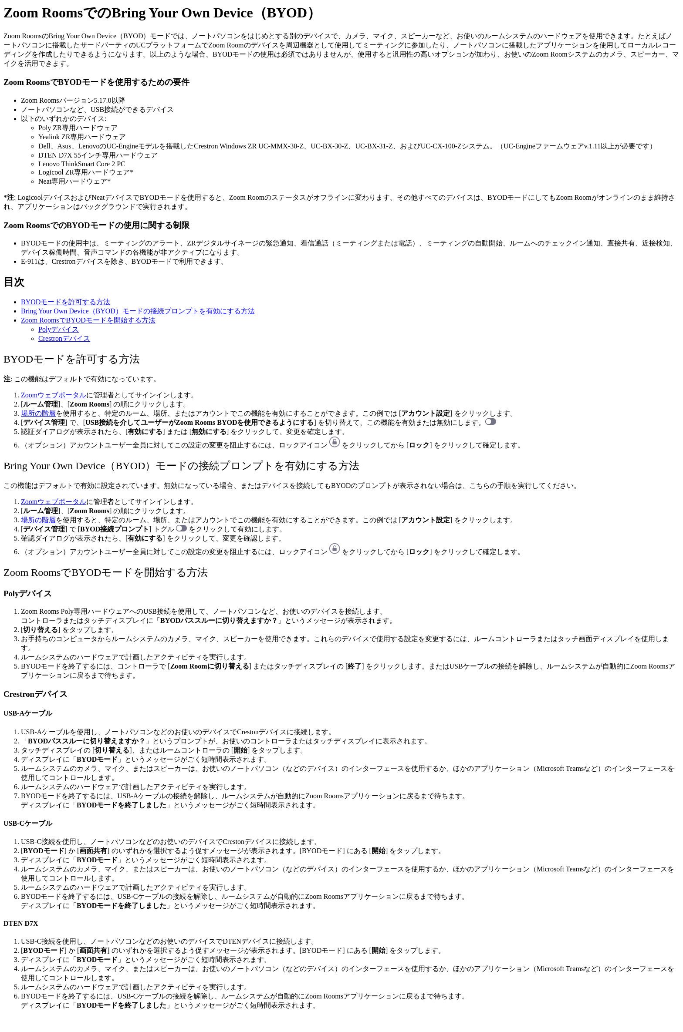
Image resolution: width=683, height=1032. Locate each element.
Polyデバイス (58, 329)
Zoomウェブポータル (53, 395)
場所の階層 (38, 413)
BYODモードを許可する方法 (65, 302)
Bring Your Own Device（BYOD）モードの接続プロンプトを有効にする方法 (138, 311)
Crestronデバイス (64, 338)
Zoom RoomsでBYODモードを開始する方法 (88, 320)
